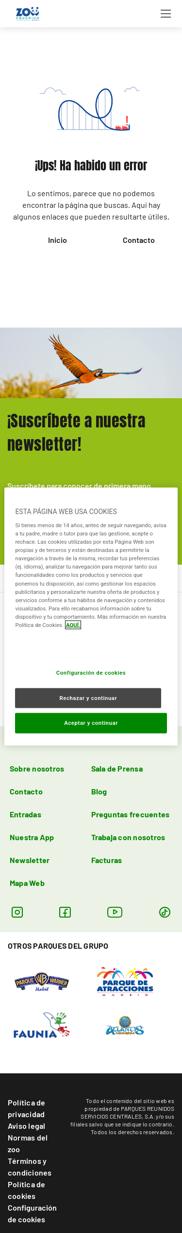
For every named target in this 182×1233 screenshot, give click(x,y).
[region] (90, 616)
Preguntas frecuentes (130, 814)
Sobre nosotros (37, 768)
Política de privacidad (27, 1108)
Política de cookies (27, 1189)
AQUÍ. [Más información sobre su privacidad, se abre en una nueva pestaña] (73, 624)
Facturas (106, 860)
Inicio (57, 239)
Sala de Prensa (117, 768)
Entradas (25, 814)
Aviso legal (27, 1125)
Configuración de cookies (32, 1213)
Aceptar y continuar (91, 722)
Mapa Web (27, 882)
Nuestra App (32, 837)
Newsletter (30, 860)
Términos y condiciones (30, 1166)
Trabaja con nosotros (128, 837)
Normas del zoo (28, 1143)
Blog (99, 791)
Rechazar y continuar (88, 697)
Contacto (139, 239)
